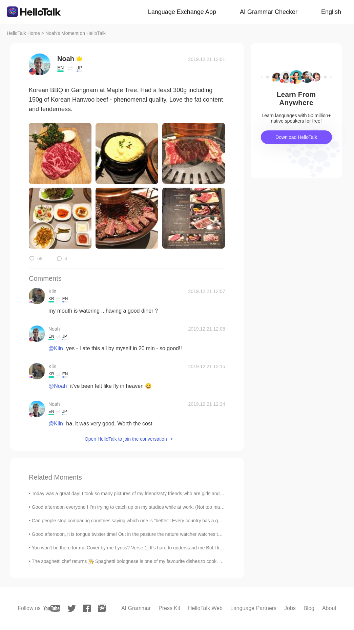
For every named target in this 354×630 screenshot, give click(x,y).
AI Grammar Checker (268, 11)
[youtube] (51, 608)
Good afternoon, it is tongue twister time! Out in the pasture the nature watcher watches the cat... (133, 534)
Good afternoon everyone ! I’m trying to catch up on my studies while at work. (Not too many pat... (134, 507)
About (329, 608)
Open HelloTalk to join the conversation (126, 439)
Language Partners (253, 608)
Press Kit (169, 608)
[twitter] (71, 608)
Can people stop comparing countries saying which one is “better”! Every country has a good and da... (139, 520)
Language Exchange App (182, 11)
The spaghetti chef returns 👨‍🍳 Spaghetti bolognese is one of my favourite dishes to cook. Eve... (131, 561)
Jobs (290, 608)
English (331, 11)
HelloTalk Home (23, 33)
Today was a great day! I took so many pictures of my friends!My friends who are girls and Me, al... (135, 493)
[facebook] (87, 608)
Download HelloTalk (296, 137)
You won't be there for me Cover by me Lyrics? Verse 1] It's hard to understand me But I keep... (132, 547)
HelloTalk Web (205, 608)
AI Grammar (136, 608)
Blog (309, 608)
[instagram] (102, 608)
